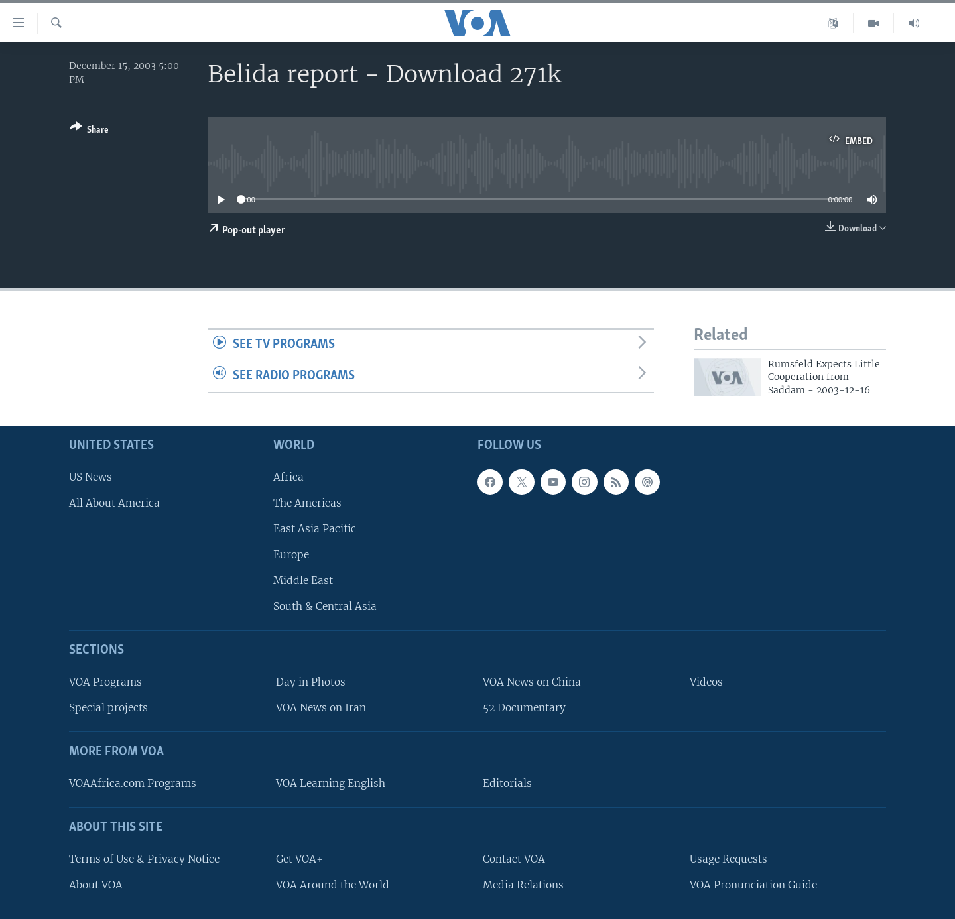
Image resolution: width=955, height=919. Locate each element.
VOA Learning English (330, 783)
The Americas (307, 503)
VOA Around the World (332, 885)
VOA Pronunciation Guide (753, 885)
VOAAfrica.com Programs (132, 783)
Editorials (507, 783)
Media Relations (523, 885)
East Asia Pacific (314, 528)
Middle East (303, 580)
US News (90, 477)
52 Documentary (524, 708)
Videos (706, 682)
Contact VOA (514, 859)
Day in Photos (311, 682)
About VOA (96, 885)
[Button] (89, 131)
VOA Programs (105, 682)
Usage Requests (728, 859)
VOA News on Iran (321, 708)
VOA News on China (532, 682)
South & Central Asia (325, 606)
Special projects (108, 708)
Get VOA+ (299, 859)
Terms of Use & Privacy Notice (144, 859)
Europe (291, 554)
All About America (114, 503)
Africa (288, 477)
